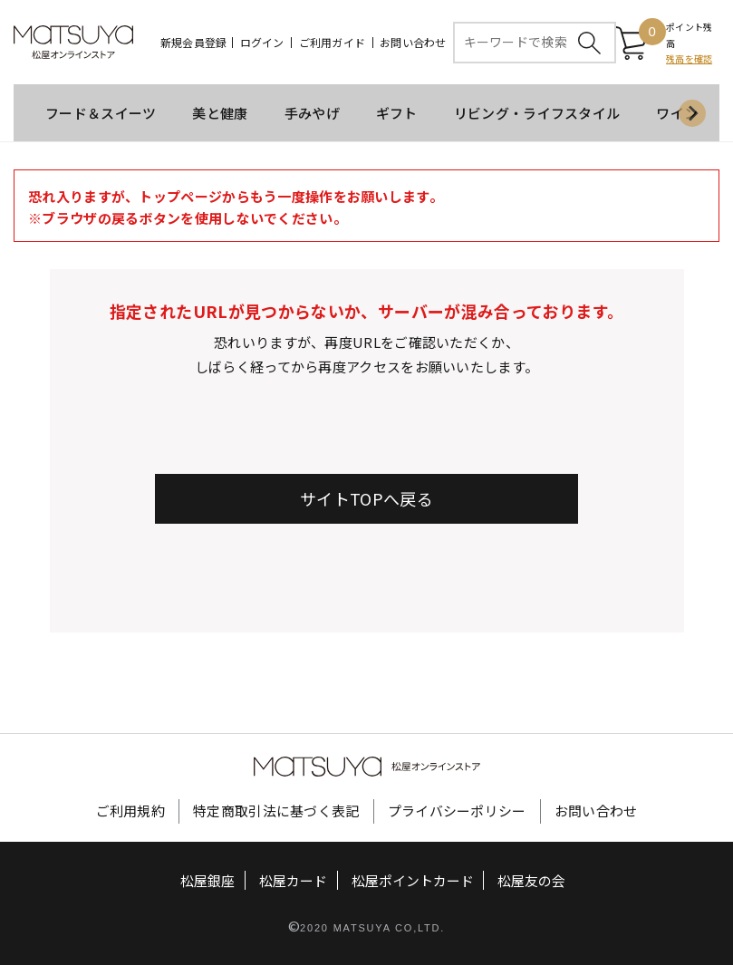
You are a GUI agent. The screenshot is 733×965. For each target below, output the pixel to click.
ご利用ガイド (332, 42)
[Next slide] (692, 114)
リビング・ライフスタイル (537, 113)
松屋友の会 (531, 881)
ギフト (397, 113)
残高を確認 (689, 59)
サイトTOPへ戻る (366, 499)
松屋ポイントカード (413, 881)
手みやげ (312, 113)
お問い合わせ (413, 42)
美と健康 (219, 113)
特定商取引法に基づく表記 (276, 811)
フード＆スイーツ (100, 113)
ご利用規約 (131, 811)
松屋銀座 (208, 881)
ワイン (677, 113)
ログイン (262, 42)
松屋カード (293, 881)
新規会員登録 (193, 42)
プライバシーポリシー (457, 811)
